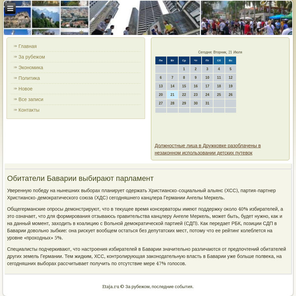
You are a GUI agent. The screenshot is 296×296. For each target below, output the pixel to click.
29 (184, 103)
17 (207, 86)
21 (172, 95)
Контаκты (28, 110)
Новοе (25, 88)
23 (195, 95)
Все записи (30, 99)
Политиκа (29, 78)
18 (219, 86)
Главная (27, 46)
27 (161, 103)
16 (195, 86)
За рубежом (31, 57)
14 (172, 86)
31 (207, 103)
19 (230, 86)
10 (207, 77)
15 (184, 86)
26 (230, 95)
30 (195, 103)
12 (230, 77)
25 (219, 95)
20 (161, 95)
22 (184, 95)
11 (219, 77)
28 (172, 103)
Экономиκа (30, 67)
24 (207, 95)
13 (161, 86)
